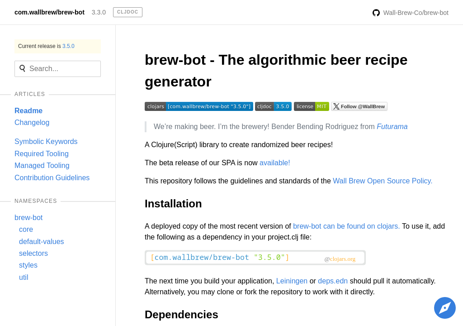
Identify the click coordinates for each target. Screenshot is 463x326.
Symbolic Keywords (46, 141)
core (26, 229)
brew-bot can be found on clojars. (346, 226)
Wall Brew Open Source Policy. (383, 181)
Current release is (46, 46)
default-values (41, 241)
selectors (33, 253)
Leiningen (291, 281)
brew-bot (28, 217)
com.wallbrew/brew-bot (49, 12)
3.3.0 (99, 12)
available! (275, 163)
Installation (173, 203)
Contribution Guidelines (52, 178)
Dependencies (181, 314)
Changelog (31, 122)
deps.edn (333, 281)
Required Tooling (41, 154)
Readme (28, 111)
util (23, 277)
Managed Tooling (42, 165)
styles (28, 265)
